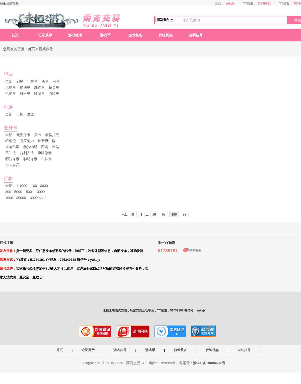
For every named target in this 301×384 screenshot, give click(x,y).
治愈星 (10, 87)
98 (154, 214)
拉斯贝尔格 (46, 141)
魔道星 (39, 87)
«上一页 (128, 214)
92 (184, 214)
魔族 (30, 114)
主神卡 (46, 159)
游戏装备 (135, 35)
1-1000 (21, 186)
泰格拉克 (52, 135)
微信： (219, 3)
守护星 (32, 81)
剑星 (19, 81)
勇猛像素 (45, 153)
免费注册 (13, 3)
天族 (19, 114)
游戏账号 (75, 35)
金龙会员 (12, 165)
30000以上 (38, 198)
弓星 (56, 81)
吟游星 (39, 93)
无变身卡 (23, 135)
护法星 (25, 87)
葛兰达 (10, 153)
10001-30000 (15, 198)
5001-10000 (35, 192)
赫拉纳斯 (30, 147)
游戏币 (105, 35)
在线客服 (195, 250)
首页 (15, 35)
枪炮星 (10, 93)
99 (164, 214)
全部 (8, 81)
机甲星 (25, 93)
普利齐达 (27, 153)
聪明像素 (30, 159)
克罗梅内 (27, 141)
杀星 (45, 81)
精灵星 (54, 87)
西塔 (44, 147)
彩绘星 (54, 93)
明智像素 (12, 159)
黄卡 (37, 135)
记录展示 (45, 35)
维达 (55, 147)
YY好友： (285, 3)
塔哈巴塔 (12, 147)
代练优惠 (166, 35)
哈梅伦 (10, 141)
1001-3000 (39, 186)
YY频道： (249, 3)
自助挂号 (196, 35)
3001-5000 (13, 192)
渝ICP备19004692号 (209, 363)
